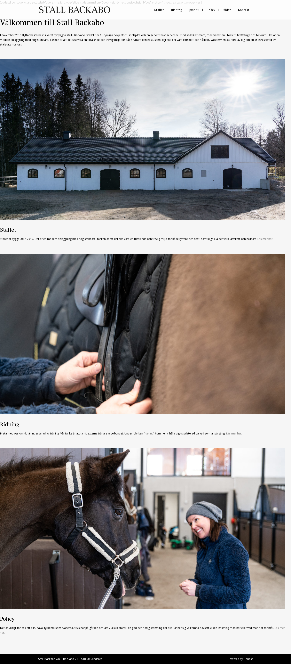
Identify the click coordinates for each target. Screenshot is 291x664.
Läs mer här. (265, 239)
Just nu (149, 433)
